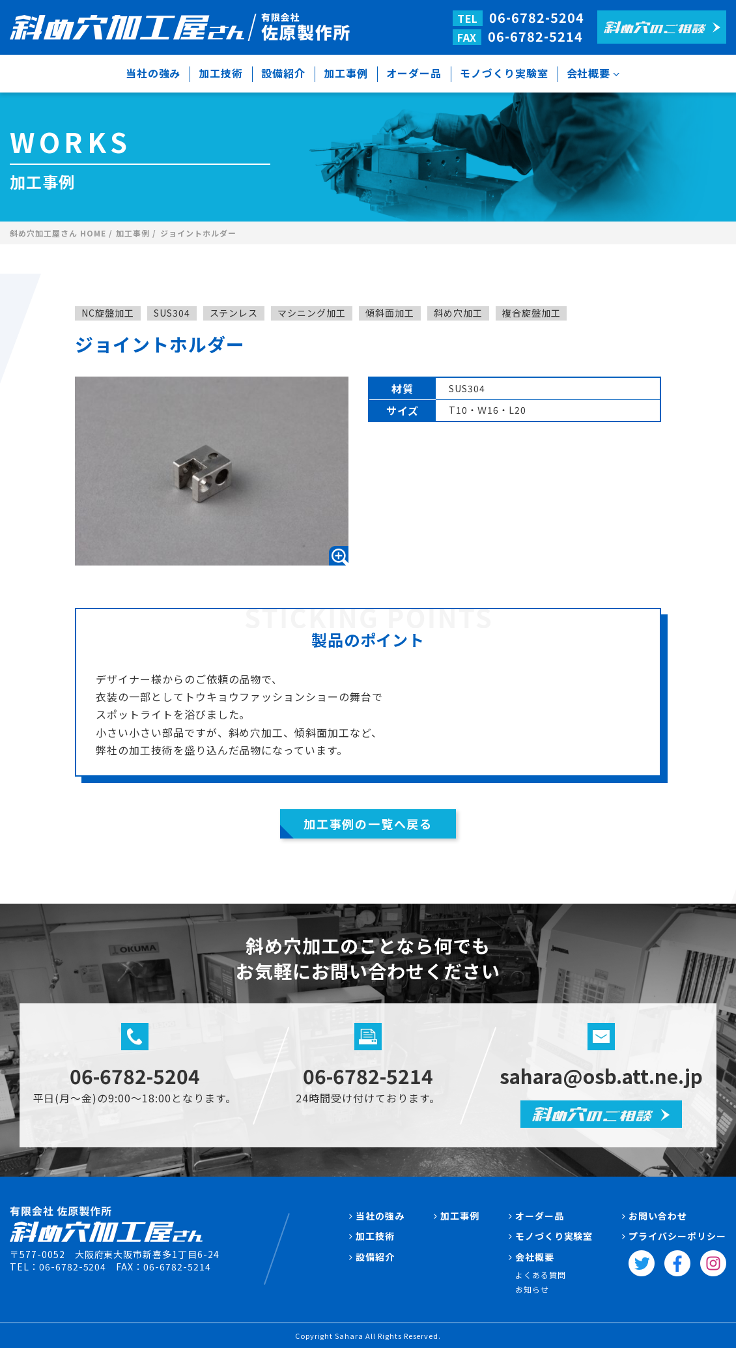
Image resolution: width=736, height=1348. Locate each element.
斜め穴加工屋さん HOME (58, 233)
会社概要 (589, 73)
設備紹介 (283, 73)
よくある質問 (540, 1274)
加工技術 (221, 73)
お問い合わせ (658, 1215)
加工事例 (346, 73)
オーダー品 (414, 73)
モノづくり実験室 (504, 73)
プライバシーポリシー (677, 1235)
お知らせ (532, 1289)
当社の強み (153, 73)
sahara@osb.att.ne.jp (601, 1075)
